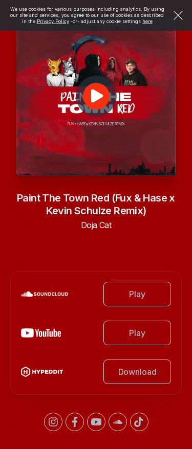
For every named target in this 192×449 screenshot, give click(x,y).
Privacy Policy (53, 21)
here (147, 21)
